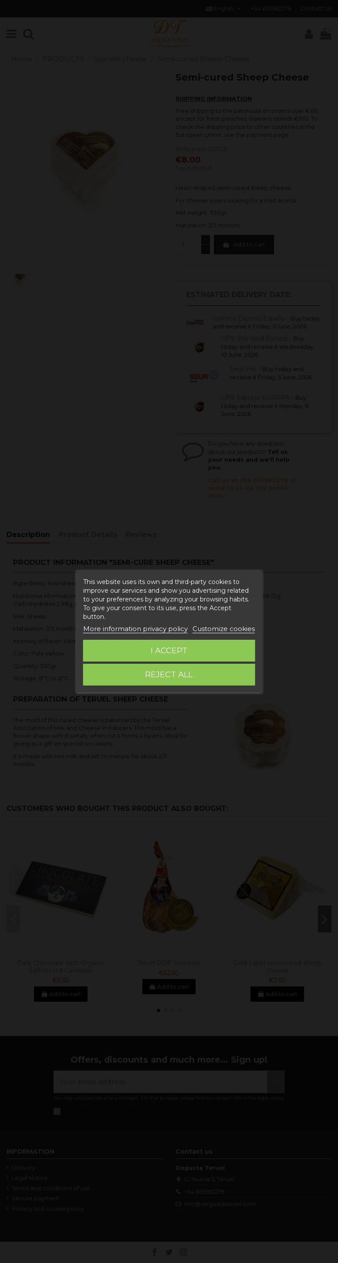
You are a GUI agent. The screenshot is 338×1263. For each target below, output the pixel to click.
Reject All (169, 674)
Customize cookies (224, 629)
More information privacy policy (135, 629)
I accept (169, 650)
